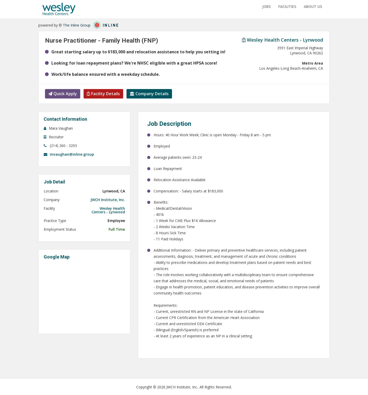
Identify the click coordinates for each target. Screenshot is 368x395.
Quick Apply (62, 93)
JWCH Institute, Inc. (107, 199)
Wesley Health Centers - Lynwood (282, 39)
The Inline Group (76, 25)
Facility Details (103, 93)
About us (313, 6)
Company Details (149, 93)
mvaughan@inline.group (72, 154)
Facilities (287, 6)
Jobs (266, 6)
